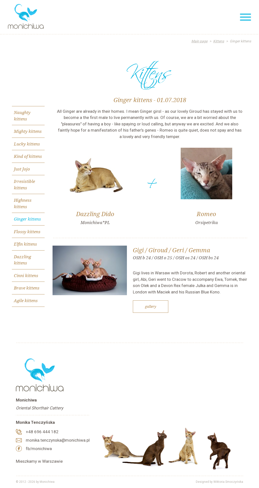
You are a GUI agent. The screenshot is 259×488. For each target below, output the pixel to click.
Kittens (218, 41)
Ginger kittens (27, 219)
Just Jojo (22, 169)
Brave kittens (26, 288)
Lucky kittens (27, 144)
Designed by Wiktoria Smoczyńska (219, 482)
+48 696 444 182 (42, 431)
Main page (199, 41)
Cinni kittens (26, 275)
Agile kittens (26, 300)
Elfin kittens (25, 244)
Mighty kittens (28, 131)
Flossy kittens (27, 231)
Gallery (150, 306)
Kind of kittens (28, 156)
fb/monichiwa (39, 448)
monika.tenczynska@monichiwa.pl (58, 440)
